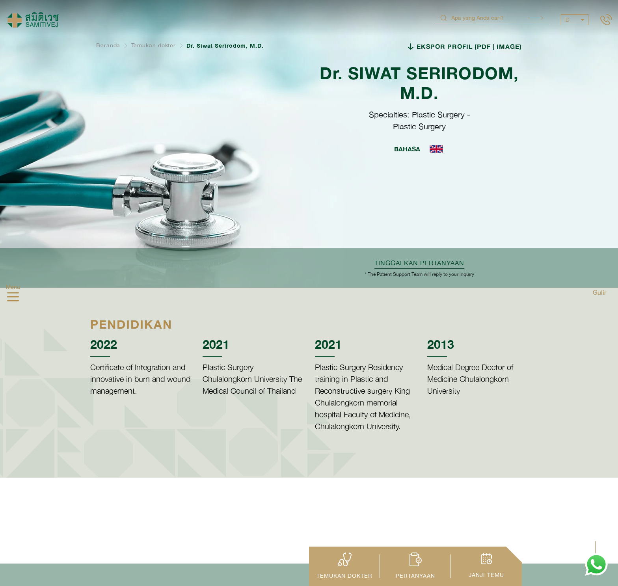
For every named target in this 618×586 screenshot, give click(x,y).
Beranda (108, 45)
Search (535, 18)
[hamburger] (13, 297)
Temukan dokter (153, 45)
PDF (484, 46)
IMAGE (508, 46)
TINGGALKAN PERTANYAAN (419, 262)
